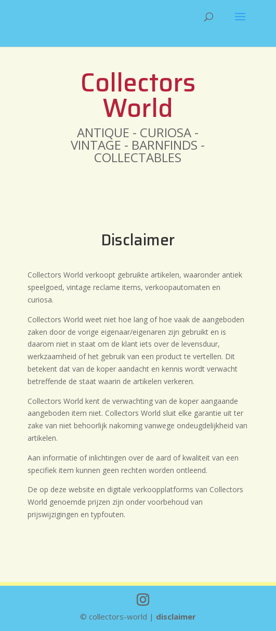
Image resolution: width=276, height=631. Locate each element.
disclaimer (176, 616)
